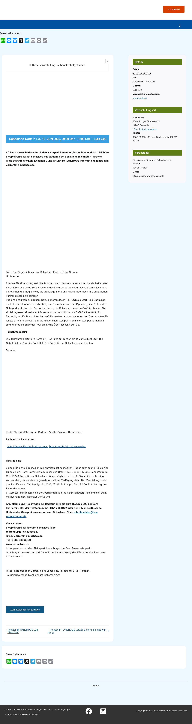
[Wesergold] (115, 693)
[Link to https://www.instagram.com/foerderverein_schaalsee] (103, 711)
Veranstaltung (140, 98)
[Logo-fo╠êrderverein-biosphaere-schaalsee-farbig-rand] (27, 4)
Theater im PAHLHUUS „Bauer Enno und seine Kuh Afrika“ (77, 631)
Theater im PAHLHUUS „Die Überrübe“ (23, 631)
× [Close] (107, 61)
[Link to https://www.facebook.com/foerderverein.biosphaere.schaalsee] (88, 711)
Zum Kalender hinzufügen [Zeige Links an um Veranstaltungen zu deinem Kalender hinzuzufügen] (25, 609)
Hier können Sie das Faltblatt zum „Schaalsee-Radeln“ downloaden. (46, 446)
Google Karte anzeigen (145, 129)
